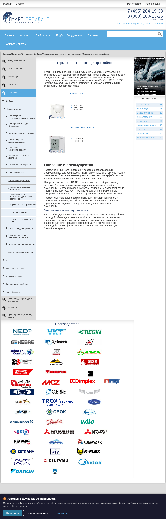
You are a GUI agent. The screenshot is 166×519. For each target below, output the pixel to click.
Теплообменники (16, 173)
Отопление (10, 93)
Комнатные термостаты (19, 180)
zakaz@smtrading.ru (127, 23)
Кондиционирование (149, 125)
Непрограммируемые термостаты (20, 188)
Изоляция (9, 308)
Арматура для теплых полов (21, 244)
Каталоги (25, 35)
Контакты (92, 35)
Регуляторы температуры (20, 165)
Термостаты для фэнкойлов (23, 204)
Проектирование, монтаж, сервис (17, 316)
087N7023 (78, 107)
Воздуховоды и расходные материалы (17, 300)
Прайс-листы (43, 35)
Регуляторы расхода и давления (18, 156)
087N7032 (78, 110)
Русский (7, 3)
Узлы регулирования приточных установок (18, 236)
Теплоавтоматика (15, 109)
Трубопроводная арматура (20, 228)
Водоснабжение (149, 113)
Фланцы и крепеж (13, 276)
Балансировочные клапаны (21, 133)
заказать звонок (154, 23)
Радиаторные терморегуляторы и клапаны (21, 117)
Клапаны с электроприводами (17, 148)
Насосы (8, 260)
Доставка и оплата (15, 44)
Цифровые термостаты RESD (22, 220)
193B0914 (78, 141)
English (20, 3)
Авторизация (152, 3)
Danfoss (9, 101)
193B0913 (78, 139)
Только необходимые (37, 513)
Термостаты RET (19, 212)
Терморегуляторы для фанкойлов (18, 125)
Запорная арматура (14, 268)
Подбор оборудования (69, 35)
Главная (9, 35)
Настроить (61, 513)
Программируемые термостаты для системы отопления (21, 196)
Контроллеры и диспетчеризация (16, 140)
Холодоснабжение (13, 61)
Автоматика (10, 85)
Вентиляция (10, 77)
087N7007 (78, 105)
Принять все (12, 513)
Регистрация (134, 3)
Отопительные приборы (16, 284)
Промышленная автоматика (20, 252)
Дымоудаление (12, 69)
